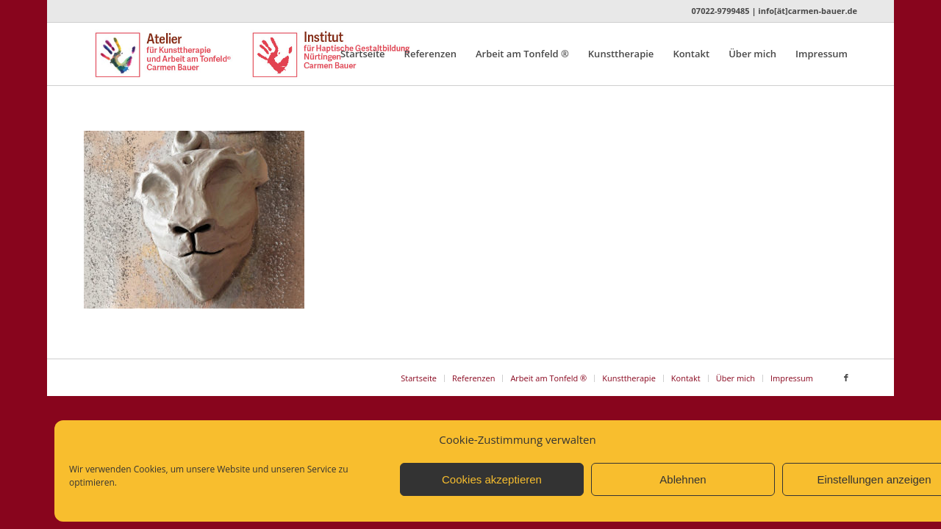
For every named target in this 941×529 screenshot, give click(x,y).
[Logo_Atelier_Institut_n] (277, 54)
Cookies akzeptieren (492, 479)
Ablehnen (682, 479)
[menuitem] (363, 54)
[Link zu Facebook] (846, 378)
